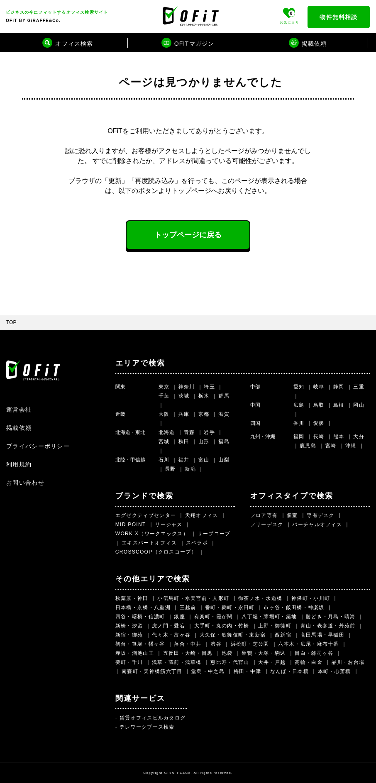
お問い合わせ (25, 482)
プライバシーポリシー (38, 446)
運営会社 (19, 409)
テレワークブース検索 (147, 727)
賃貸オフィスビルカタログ (153, 718)
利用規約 (19, 464)
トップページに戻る (188, 235)
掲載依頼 (19, 427)
